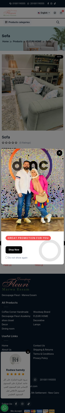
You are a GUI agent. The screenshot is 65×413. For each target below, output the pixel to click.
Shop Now (14, 249)
